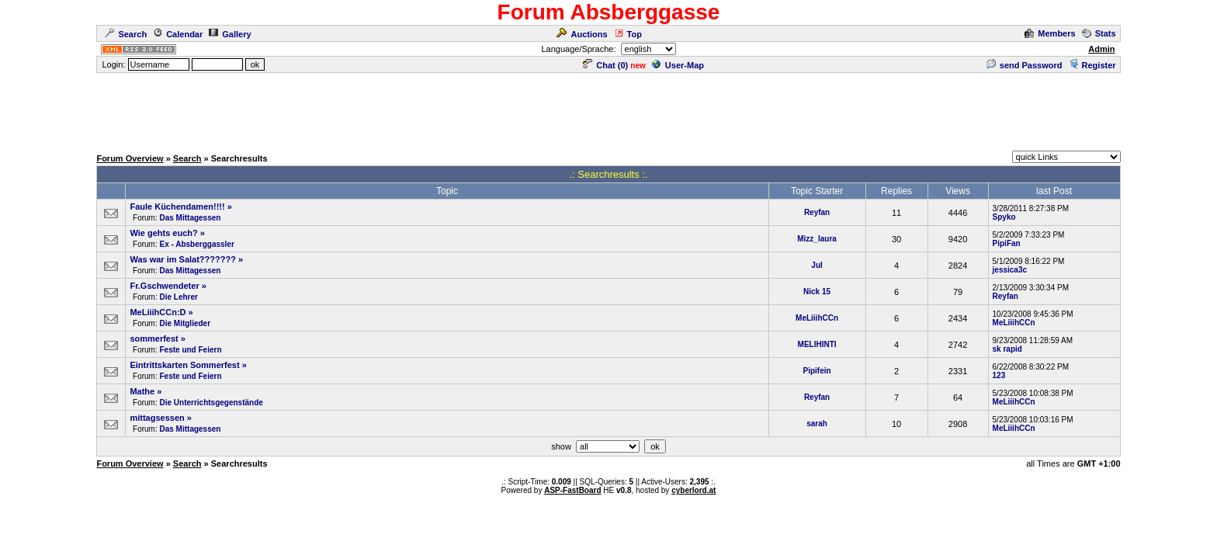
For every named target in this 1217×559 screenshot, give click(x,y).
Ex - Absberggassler (196, 244)
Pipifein (817, 370)
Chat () (605, 65)
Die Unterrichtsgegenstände (210, 402)
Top (628, 34)
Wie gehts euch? (163, 233)
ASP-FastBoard (572, 490)
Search (126, 34)
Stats (1099, 33)
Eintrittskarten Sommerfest (184, 365)
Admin (1101, 49)
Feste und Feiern (190, 349)
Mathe (142, 391)
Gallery (230, 34)
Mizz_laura (817, 238)
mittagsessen (157, 417)
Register (1092, 65)
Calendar (178, 34)
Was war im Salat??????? (183, 259)
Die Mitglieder (184, 323)
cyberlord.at (693, 490)
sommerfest (154, 338)
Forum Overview (129, 158)
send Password (1024, 65)
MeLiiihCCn (817, 318)
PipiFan (1007, 243)
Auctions (581, 34)
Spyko (1004, 217)
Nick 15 (816, 291)
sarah (816, 423)
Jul (816, 265)
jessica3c (1010, 270)
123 (999, 375)
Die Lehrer (178, 297)
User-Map (678, 65)
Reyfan (817, 212)
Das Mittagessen (189, 218)
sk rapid (1007, 349)
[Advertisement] (608, 109)
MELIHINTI (817, 344)
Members (1050, 33)
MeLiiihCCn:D (157, 312)
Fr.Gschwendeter (164, 285)
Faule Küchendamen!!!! (177, 206)
